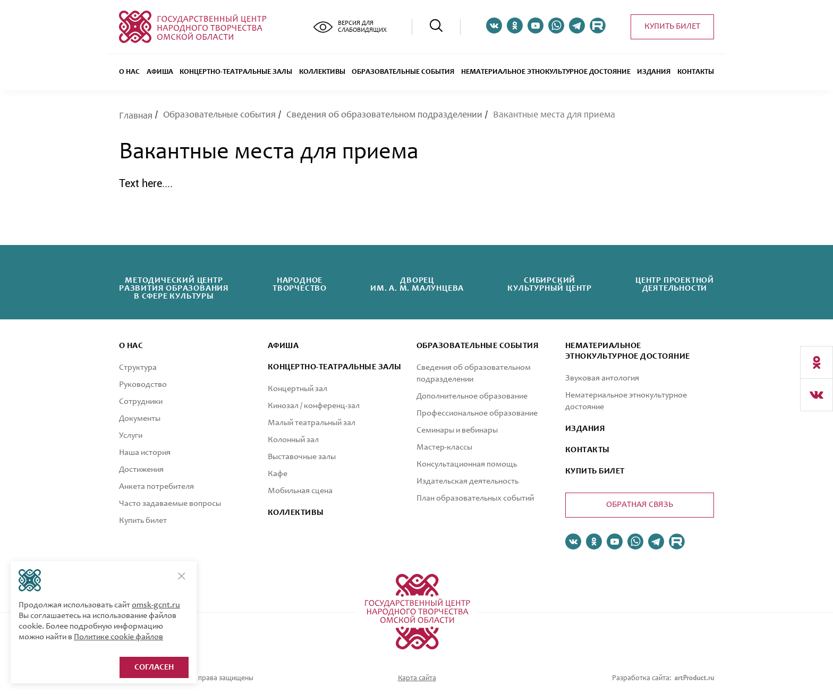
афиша (283, 346)
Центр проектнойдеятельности (674, 285)
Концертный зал (297, 389)
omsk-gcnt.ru (156, 605)
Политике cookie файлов (118, 637)
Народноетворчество (300, 285)
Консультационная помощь (466, 464)
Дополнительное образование (472, 396)
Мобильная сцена (300, 491)
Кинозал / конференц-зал (314, 406)
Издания (653, 72)
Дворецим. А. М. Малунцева (417, 285)
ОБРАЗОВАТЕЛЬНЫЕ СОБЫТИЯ (403, 72)
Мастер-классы (444, 447)
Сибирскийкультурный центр (549, 285)
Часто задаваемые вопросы (170, 504)
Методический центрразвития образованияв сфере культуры (174, 288)
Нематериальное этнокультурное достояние (546, 72)
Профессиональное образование (477, 413)
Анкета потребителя (156, 487)
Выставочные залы (302, 457)
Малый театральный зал (311, 423)
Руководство (143, 384)
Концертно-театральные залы (236, 72)
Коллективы (322, 72)
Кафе (277, 474)
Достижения (141, 470)
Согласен (154, 667)
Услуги (130, 435)
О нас (129, 72)
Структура (138, 367)
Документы (139, 418)
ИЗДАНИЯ (585, 429)
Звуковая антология (602, 378)
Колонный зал (293, 440)
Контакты (695, 72)
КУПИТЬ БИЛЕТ (595, 471)
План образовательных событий (475, 498)
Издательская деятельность (467, 481)
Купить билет (672, 26)
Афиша (160, 72)
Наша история (145, 452)
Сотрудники (141, 401)
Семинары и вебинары (457, 430)
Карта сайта (417, 678)
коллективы (296, 513)
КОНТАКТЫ (587, 450)
